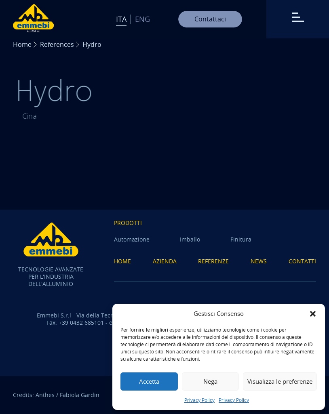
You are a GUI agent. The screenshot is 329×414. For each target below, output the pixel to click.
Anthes (45, 395)
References (57, 44)
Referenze (213, 261)
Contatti (302, 261)
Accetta (149, 381)
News (259, 261)
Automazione (132, 239)
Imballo (190, 239)
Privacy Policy (199, 400)
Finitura (240, 239)
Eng (142, 19)
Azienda (165, 261)
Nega (210, 381)
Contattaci (210, 19)
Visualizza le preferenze (279, 381)
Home (22, 44)
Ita (121, 19)
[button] (313, 314)
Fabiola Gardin (79, 395)
